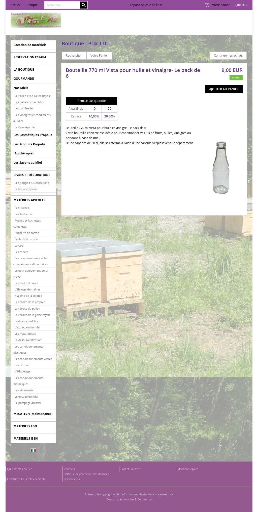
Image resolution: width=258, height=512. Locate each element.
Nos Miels (21, 88)
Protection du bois (26, 239)
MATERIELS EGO (25, 426)
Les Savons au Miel (28, 162)
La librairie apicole (26, 189)
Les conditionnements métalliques (28, 381)
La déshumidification (28, 340)
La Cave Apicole (25, 127)
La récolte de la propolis (30, 302)
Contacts (69, 469)
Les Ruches (22, 208)
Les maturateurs (25, 333)
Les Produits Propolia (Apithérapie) (30, 148)
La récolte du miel (26, 283)
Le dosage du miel (26, 396)
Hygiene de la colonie (28, 295)
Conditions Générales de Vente (26, 479)
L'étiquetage (22, 371)
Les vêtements (24, 390)
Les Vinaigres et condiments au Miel (32, 118)
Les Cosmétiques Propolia (33, 135)
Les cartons (22, 365)
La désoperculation (27, 321)
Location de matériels (30, 45)
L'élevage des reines (28, 289)
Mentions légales (187, 469)
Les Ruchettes (24, 214)
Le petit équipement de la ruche (30, 273)
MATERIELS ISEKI (26, 438)
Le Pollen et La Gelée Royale (33, 96)
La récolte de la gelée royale (32, 315)
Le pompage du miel (28, 403)
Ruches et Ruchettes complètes (27, 223)
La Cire (19, 245)
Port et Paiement (131, 469)
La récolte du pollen (27, 308)
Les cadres (21, 252)
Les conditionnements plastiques (28, 349)
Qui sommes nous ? (19, 469)
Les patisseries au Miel (29, 102)
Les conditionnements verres (33, 359)
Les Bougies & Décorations (32, 183)
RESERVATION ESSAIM (30, 57)
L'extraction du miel (27, 327)
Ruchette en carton (27, 233)
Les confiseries (24, 108)
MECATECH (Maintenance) (33, 414)
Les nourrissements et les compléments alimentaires (30, 261)
